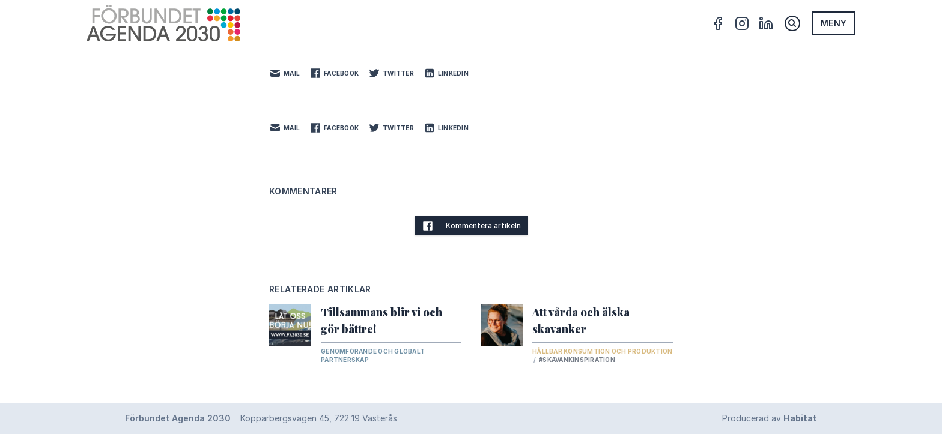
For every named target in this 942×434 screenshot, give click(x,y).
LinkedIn (446, 73)
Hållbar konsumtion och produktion (602, 351)
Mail (284, 73)
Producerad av (769, 418)
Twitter (391, 73)
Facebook (334, 73)
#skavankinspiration (577, 359)
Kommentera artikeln (471, 226)
